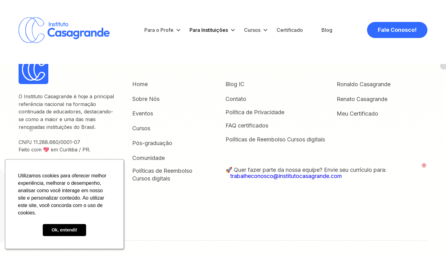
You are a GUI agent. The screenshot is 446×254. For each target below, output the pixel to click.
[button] (162, 30)
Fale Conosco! (397, 30)
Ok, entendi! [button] (64, 229)
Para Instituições (209, 30)
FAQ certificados (246, 126)
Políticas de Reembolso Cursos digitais (275, 140)
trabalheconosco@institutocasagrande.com (283, 176)
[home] (64, 30)
